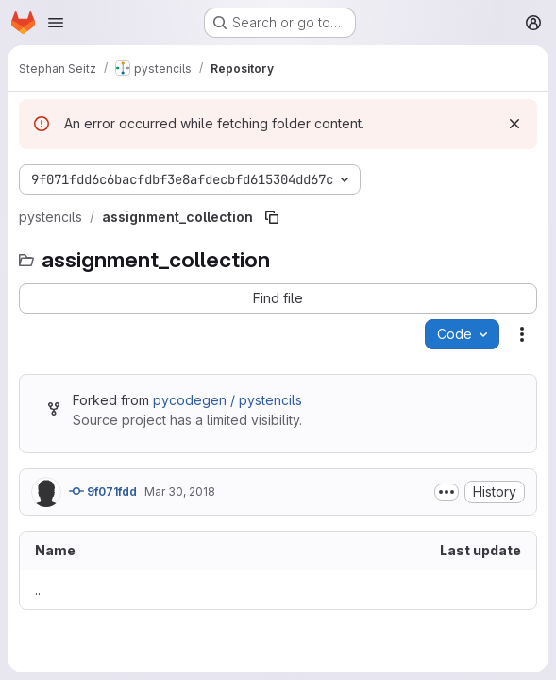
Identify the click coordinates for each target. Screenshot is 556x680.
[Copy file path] (272, 217)
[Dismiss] (514, 123)
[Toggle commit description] (446, 492)
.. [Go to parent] (38, 590)
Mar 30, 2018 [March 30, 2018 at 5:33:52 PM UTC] (179, 491)
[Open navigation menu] (56, 23)
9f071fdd (103, 491)
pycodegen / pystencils (227, 400)
